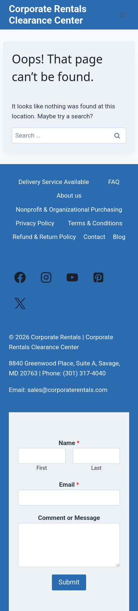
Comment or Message (69, 517)
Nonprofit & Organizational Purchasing (69, 209)
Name (69, 443)
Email (69, 484)
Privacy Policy (35, 223)
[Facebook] (20, 277)
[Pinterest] (98, 277)
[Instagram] (46, 277)
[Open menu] (122, 14)
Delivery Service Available (53, 181)
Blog (119, 236)
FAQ (114, 181)
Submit (69, 582)
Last (96, 468)
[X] (20, 303)
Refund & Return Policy (44, 236)
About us (69, 195)
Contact (94, 236)
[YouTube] (72, 277)
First (41, 468)
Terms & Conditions (95, 223)
